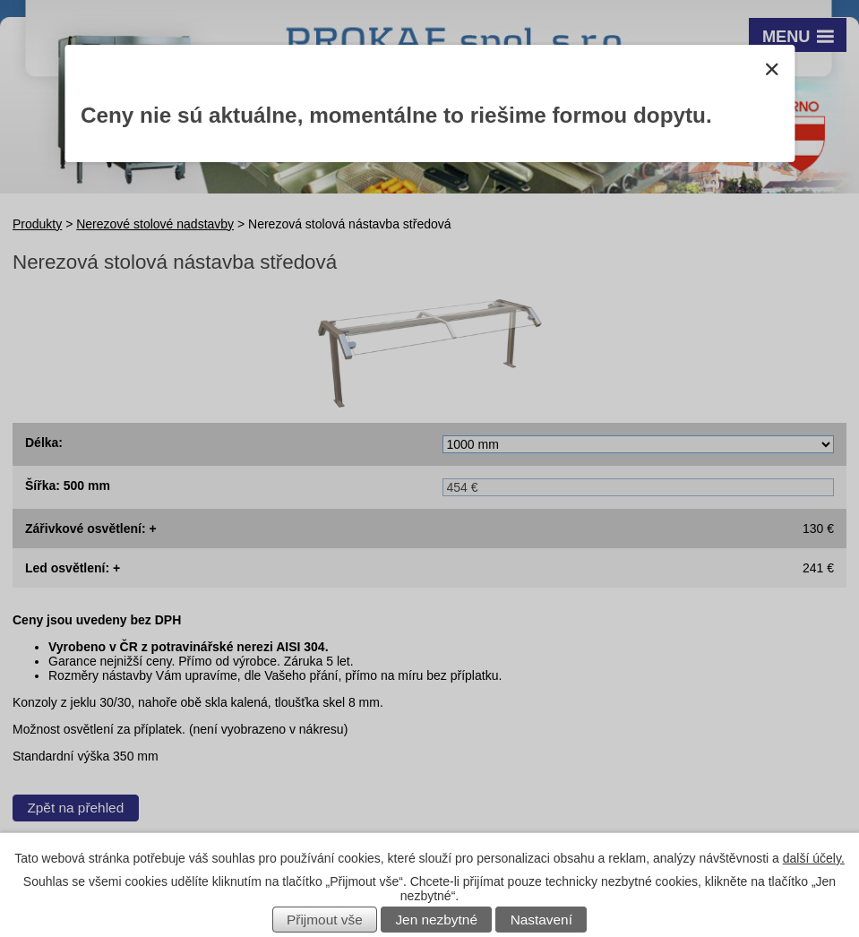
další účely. (814, 858)
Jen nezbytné (436, 919)
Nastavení (541, 919)
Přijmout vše (325, 919)
